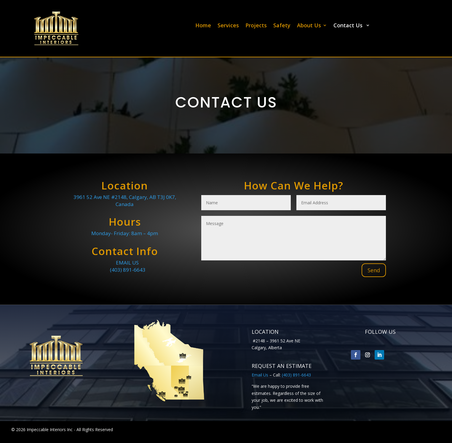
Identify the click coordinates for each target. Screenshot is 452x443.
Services (228, 26)
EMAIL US (125, 262)
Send (374, 270)
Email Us (260, 375)
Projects (256, 26)
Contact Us (348, 26)
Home (203, 26)
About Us (309, 26)
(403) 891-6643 (128, 269)
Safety (281, 26)
